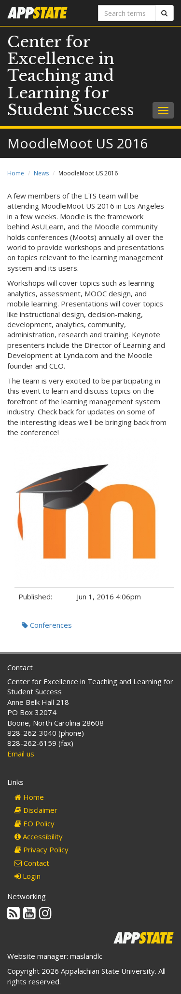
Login (27, 876)
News (41, 173)
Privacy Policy (41, 849)
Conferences (47, 625)
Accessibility (38, 836)
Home (15, 173)
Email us (20, 753)
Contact (31, 863)
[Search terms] (127, 13)
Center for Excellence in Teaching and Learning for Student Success (70, 75)
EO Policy (34, 823)
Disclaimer (35, 810)
